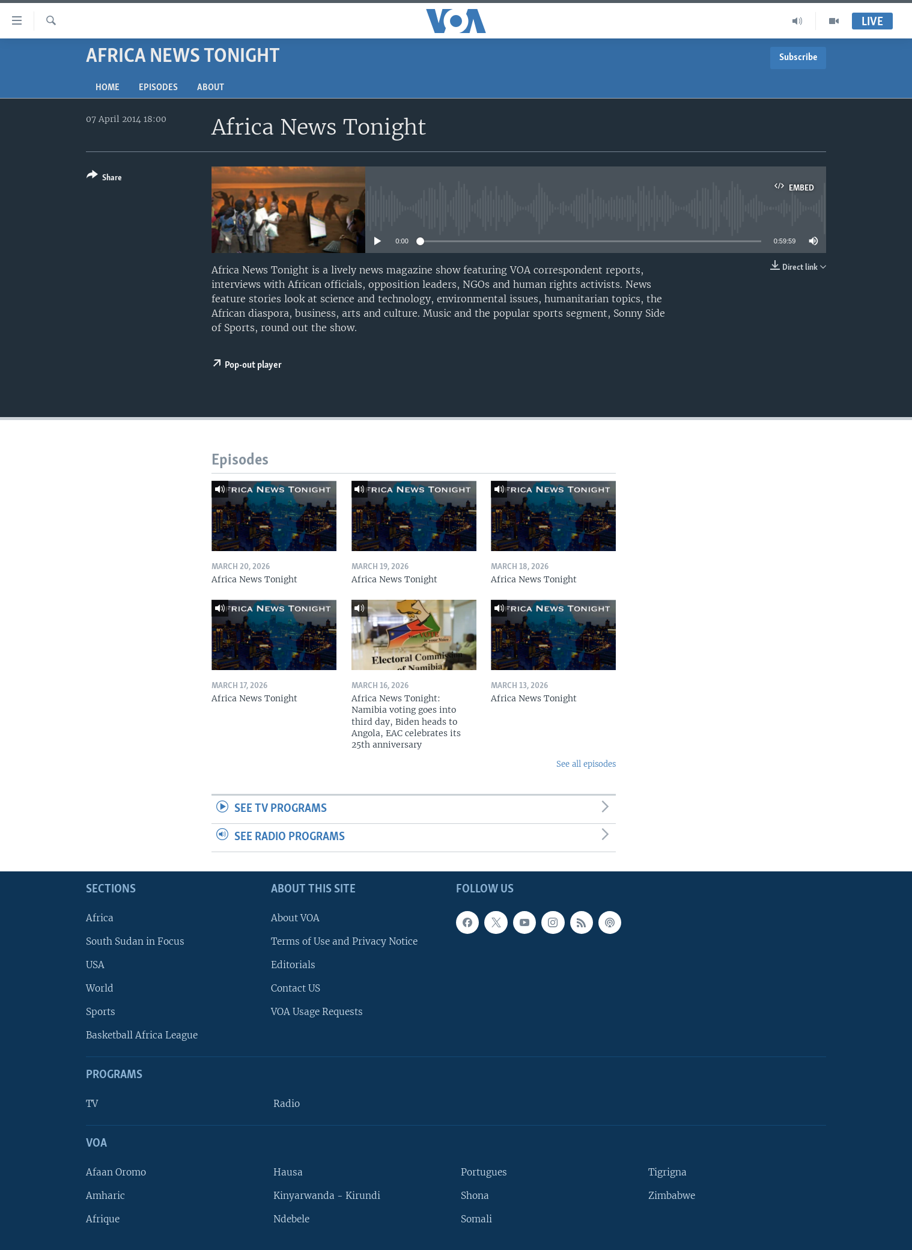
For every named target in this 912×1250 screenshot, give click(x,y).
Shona (475, 1195)
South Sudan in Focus (135, 941)
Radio (286, 1103)
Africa (100, 917)
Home (108, 88)
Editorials (293, 965)
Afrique (103, 1219)
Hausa (288, 1171)
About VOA (295, 917)
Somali (476, 1219)
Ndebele (291, 1219)
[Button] (104, 178)
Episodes (158, 88)
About (210, 88)
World (100, 988)
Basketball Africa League (142, 1035)
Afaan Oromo (116, 1171)
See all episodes (586, 764)
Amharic (105, 1195)
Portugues (484, 1171)
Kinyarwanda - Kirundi (326, 1195)
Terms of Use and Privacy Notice (344, 941)
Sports (100, 1011)
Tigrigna (667, 1171)
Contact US (295, 988)
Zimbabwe (671, 1195)
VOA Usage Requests (317, 1011)
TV (92, 1103)
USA (95, 965)
